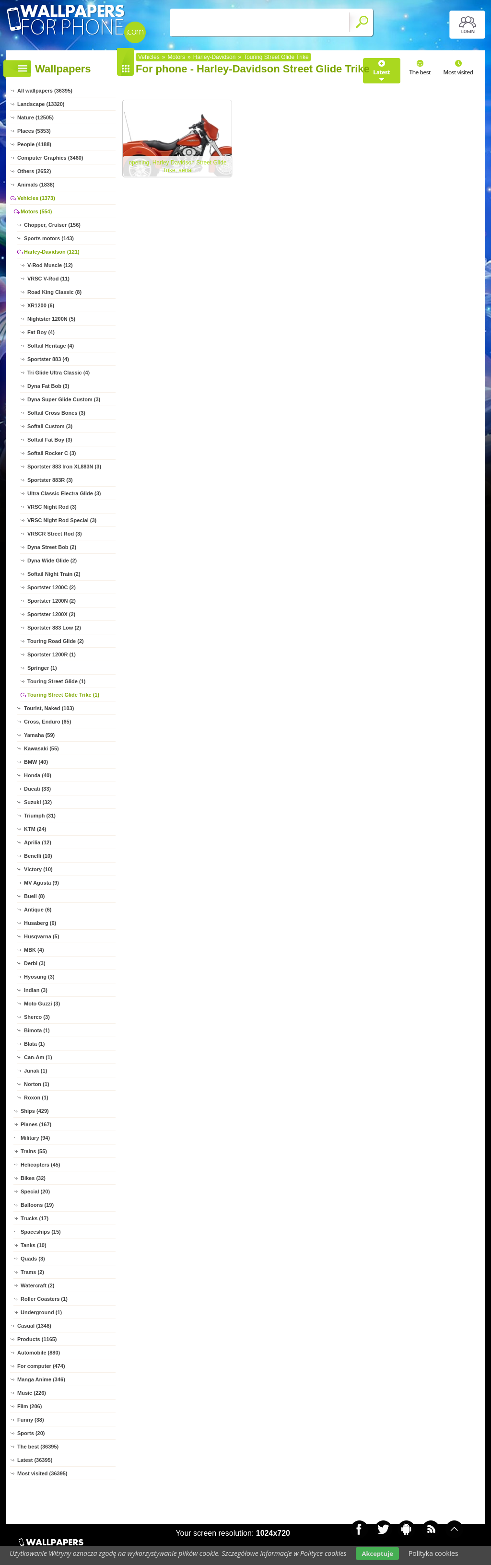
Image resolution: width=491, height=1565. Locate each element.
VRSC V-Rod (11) (48, 278)
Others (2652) (34, 171)
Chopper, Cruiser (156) (52, 225)
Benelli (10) (38, 856)
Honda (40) (37, 775)
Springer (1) (42, 668)
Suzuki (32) (38, 802)
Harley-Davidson (214, 57)
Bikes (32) (33, 1178)
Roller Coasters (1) (44, 1299)
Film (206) (29, 1406)
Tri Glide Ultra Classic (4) (58, 372)
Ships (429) (35, 1111)
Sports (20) (31, 1433)
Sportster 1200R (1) (51, 654)
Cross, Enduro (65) (47, 721)
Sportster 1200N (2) (51, 601)
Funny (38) (30, 1420)
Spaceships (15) (41, 1232)
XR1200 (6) (40, 305)
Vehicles (149, 57)
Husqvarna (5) (41, 936)
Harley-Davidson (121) (52, 252)
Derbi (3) (35, 963)
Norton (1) (36, 1084)
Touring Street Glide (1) (56, 681)
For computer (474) (41, 1366)
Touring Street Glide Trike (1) (63, 695)
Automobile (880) (38, 1352)
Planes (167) (36, 1124)
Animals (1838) (36, 184)
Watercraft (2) (38, 1285)
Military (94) (35, 1138)
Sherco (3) (37, 1017)
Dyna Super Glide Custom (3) (63, 399)
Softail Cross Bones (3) (56, 413)
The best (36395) (37, 1446)
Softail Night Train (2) (54, 574)
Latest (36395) (34, 1460)
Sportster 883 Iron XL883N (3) (64, 466)
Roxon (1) (36, 1097)
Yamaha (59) (39, 735)
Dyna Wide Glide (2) (52, 560)
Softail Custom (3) (49, 426)
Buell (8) (34, 896)
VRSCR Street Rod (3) (54, 534)
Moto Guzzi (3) (42, 1003)
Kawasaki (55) (41, 748)
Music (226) (31, 1393)
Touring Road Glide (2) (55, 641)
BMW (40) (36, 762)
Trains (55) (34, 1151)
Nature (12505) (35, 117)
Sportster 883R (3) (50, 480)
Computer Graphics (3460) (50, 158)
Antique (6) (37, 909)
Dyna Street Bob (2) (51, 547)
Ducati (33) (37, 789)
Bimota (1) (37, 1030)
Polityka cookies (433, 1553)
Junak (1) (35, 1071)
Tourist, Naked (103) (49, 708)
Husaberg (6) (40, 923)
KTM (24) (35, 829)
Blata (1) (34, 1044)
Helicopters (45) (40, 1165)
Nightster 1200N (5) (51, 319)
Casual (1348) (34, 1326)
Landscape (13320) (40, 104)
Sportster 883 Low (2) (54, 628)
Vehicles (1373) (36, 198)
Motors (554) (36, 211)
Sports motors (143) (49, 238)
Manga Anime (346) (41, 1379)
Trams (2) (32, 1272)
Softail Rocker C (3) (51, 453)
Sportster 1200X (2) (51, 614)
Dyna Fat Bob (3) (48, 386)
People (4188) (34, 144)
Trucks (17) (34, 1218)
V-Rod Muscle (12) (50, 265)
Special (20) (35, 1191)
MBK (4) (34, 950)
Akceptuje (377, 1553)
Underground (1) (41, 1312)
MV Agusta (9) (41, 883)
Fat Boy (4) (41, 332)
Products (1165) (37, 1339)
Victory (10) (38, 869)
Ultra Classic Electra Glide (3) (64, 493)
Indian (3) (35, 990)
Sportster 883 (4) (48, 359)
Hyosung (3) (39, 977)
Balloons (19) (37, 1205)
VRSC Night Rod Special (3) (61, 520)
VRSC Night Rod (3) (52, 507)
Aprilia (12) (37, 842)
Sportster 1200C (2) (51, 587)
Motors (176, 57)
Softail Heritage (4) (50, 346)
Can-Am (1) (38, 1057)
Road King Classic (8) (54, 292)
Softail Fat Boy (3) (49, 440)
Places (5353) (34, 131)
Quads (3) (33, 1258)
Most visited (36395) (42, 1473)
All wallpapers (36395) (44, 90)
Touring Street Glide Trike (276, 57)
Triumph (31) (40, 815)
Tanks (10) (34, 1245)
